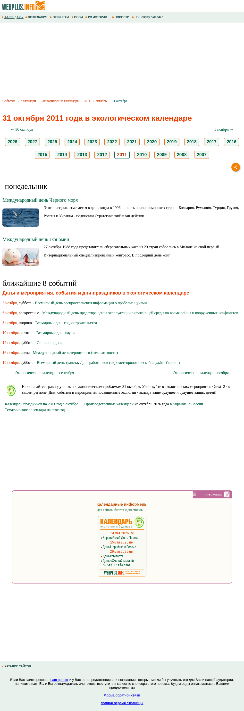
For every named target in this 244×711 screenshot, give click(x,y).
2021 (132, 141)
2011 (87, 101)
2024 (72, 141)
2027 (32, 141)
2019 (172, 141)
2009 (162, 154)
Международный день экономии (35, 239)
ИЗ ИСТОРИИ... (97, 17)
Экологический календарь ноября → (203, 373)
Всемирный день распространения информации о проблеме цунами (91, 303)
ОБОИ (77, 17)
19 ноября (10, 362)
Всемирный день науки (55, 333)
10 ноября (10, 333)
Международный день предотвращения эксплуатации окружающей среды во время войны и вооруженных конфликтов (140, 313)
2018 (192, 141)
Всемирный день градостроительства (66, 323)
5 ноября (9, 303)
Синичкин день (49, 343)
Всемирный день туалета (57, 362)
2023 (92, 141)
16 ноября (10, 353)
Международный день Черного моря (40, 200)
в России (196, 404)
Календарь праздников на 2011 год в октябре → (44, 404)
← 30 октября (21, 129)
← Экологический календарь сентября (42, 373)
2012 (102, 154)
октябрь (101, 101)
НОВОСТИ (121, 17)
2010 (142, 154)
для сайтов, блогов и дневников (122, 510)
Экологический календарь (60, 101)
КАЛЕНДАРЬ (13, 17)
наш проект (59, 680)
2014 (62, 154)
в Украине (178, 404)
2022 (112, 141)
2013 (82, 154)
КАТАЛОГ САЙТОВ (17, 666)
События (8, 101)
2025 (52, 141)
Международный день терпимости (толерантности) (75, 353)
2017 (212, 141)
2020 (152, 141)
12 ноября (10, 343)
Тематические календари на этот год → (37, 410)
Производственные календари (109, 404)
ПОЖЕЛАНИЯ (36, 17)
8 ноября (9, 323)
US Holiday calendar (148, 17)
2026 (12, 141)
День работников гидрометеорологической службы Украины (130, 362)
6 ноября (9, 313)
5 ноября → (224, 129)
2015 (42, 154)
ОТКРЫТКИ (60, 17)
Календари (28, 101)
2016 (231, 141)
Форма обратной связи (122, 695)
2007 (202, 154)
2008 (182, 154)
